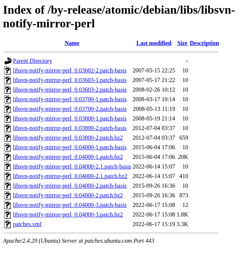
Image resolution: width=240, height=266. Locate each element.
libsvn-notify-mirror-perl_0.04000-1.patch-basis (70, 147)
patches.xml (27, 224)
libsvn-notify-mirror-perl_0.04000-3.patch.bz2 (68, 214)
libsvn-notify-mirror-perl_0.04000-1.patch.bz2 (68, 157)
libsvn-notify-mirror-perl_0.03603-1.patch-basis (70, 80)
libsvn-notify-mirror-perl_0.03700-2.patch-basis (70, 109)
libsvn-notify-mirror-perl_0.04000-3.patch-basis (70, 205)
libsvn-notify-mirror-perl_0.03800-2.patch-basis (70, 128)
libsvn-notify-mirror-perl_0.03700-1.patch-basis (70, 99)
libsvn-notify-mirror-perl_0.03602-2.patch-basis (70, 70)
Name (72, 43)
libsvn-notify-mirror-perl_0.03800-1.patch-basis (70, 118)
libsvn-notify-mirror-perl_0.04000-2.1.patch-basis (72, 166)
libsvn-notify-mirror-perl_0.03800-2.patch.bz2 (68, 137)
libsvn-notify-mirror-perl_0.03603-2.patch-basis (70, 89)
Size (182, 43)
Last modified (153, 43)
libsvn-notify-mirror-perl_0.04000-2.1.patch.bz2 (70, 176)
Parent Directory (32, 61)
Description (204, 43)
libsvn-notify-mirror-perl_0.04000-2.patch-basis (70, 186)
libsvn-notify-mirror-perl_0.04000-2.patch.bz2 (68, 195)
